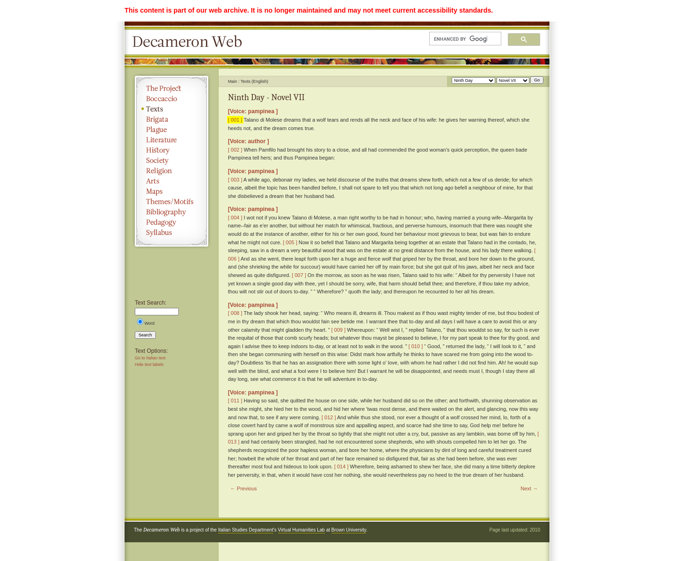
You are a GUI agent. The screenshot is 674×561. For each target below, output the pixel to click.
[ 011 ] (235, 400)
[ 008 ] (235, 313)
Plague (171, 129)
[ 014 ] (341, 466)
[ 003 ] (235, 179)
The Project (171, 88)
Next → (529, 488)
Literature (171, 140)
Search (145, 335)
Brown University (348, 529)
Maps (171, 191)
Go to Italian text (150, 358)
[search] (460, 39)
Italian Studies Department (245, 529)
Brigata (171, 119)
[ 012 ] (329, 417)
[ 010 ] (416, 346)
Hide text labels (149, 364)
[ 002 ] (235, 150)
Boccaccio (171, 99)
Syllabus (171, 232)
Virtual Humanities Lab (301, 529)
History (171, 150)
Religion (171, 171)
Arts (171, 181)
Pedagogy (171, 222)
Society (171, 160)
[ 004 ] (235, 217)
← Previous (243, 488)
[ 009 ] (338, 330)
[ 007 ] (299, 275)
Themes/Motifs (171, 202)
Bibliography (171, 212)
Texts (171, 109)
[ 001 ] (235, 120)
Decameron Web (190, 42)
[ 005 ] (290, 242)
